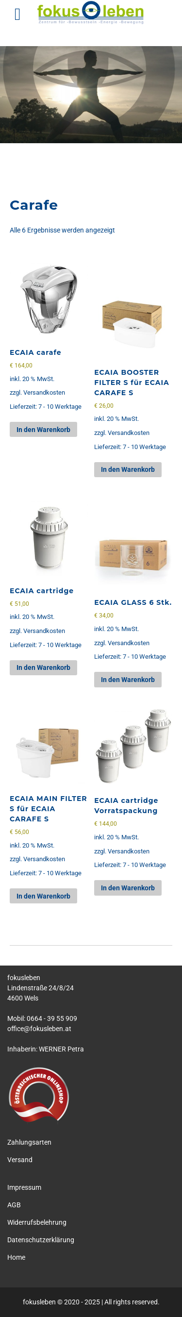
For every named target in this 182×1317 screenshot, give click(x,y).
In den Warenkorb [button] (43, 429)
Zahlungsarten (29, 1142)
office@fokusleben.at (39, 1029)
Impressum (24, 1187)
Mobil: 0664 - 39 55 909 (42, 1018)
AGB (14, 1205)
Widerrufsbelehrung (36, 1222)
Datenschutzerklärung (40, 1240)
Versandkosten (44, 392)
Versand (20, 1160)
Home (16, 1257)
